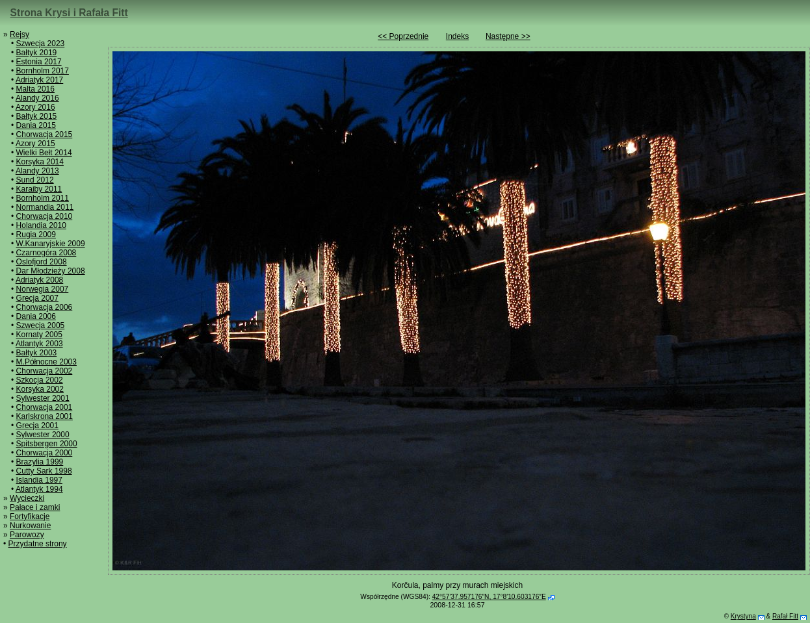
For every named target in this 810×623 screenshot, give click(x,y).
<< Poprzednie (403, 36)
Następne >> (508, 36)
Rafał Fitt (785, 616)
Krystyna (743, 616)
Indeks (457, 36)
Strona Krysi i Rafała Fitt (69, 12)
